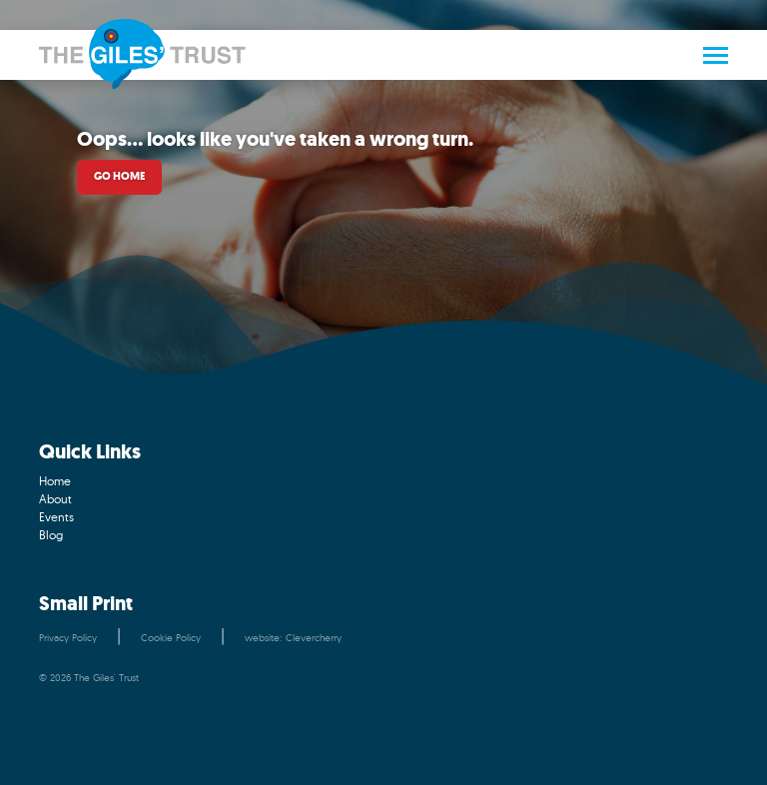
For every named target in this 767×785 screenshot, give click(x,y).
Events (56, 516)
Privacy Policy (68, 637)
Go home (119, 176)
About (55, 498)
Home (55, 480)
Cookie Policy (171, 637)
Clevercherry (314, 637)
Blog (51, 534)
